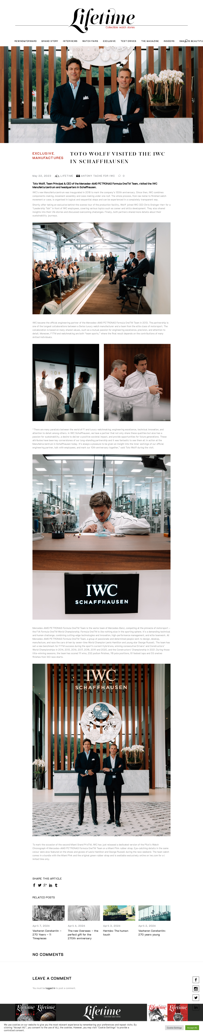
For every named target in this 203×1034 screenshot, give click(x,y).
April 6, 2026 (76, 925)
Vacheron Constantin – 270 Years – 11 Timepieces (46, 934)
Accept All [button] (192, 1027)
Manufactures (48, 157)
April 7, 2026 (41, 925)
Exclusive (43, 153)
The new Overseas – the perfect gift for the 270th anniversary (83, 934)
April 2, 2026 (147, 925)
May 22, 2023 (41, 175)
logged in (50, 988)
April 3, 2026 (112, 925)
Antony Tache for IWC (98, 175)
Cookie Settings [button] (174, 1027)
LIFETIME (67, 175)
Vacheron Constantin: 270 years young (152, 932)
